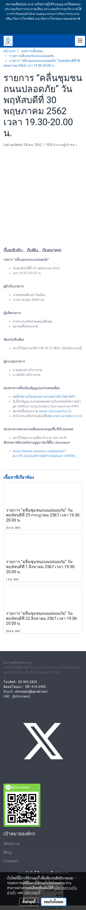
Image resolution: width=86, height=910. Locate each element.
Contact (10, 861)
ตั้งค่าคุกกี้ (28, 902)
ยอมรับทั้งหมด (53, 902)
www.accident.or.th (67, 416)
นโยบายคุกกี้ (32, 892)
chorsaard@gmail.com (31, 691)
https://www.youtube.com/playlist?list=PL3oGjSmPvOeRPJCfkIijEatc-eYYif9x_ (45, 453)
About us (11, 843)
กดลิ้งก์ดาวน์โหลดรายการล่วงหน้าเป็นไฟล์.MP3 (44, 396)
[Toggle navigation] (80, 41)
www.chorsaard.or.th (55, 411)
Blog (7, 852)
